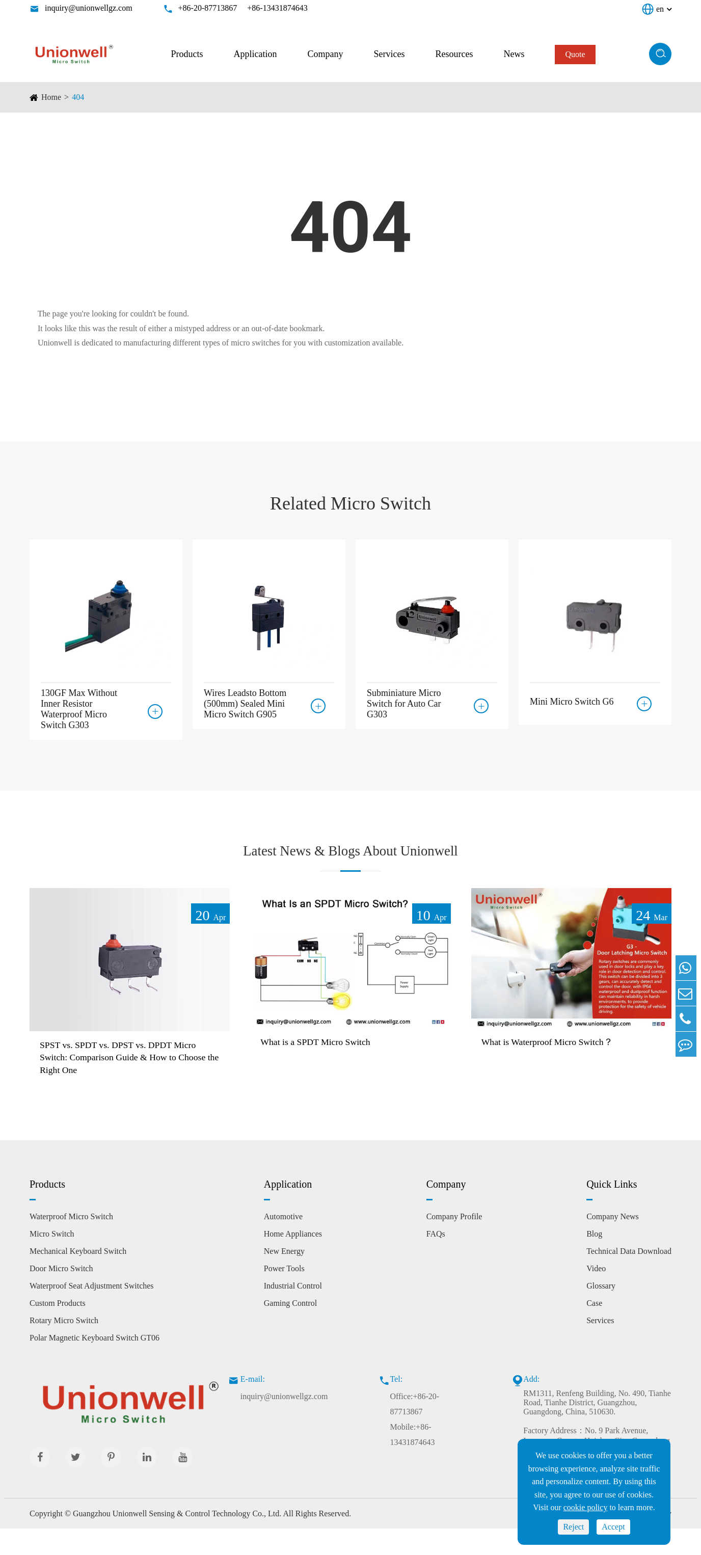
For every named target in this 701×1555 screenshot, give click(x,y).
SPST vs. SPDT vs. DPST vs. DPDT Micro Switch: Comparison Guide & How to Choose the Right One (128, 1081)
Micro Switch (52, 1259)
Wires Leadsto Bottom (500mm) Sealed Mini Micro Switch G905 (245, 703)
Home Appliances (293, 1259)
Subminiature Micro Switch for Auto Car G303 (404, 703)
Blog (594, 1259)
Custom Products (58, 1329)
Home (51, 97)
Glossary (600, 1311)
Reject (573, 1526)
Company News (612, 1242)
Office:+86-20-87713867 (414, 1430)
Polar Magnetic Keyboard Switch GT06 (94, 1363)
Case (594, 1329)
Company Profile (454, 1242)
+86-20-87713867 (207, 8)
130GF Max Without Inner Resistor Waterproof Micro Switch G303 (79, 709)
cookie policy (585, 1507)
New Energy (284, 1277)
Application (255, 54)
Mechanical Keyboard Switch (78, 1277)
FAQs (435, 1259)
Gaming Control (290, 1329)
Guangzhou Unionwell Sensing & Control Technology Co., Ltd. (177, 1539)
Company (325, 54)
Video (596, 1294)
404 (78, 97)
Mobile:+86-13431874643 (412, 1460)
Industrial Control (293, 1311)
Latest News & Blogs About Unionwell (350, 860)
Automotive (283, 1242)
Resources (454, 54)
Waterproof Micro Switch (71, 1242)
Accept (613, 1526)
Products (187, 54)
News (513, 54)
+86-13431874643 (277, 8)
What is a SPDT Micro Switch (322, 1064)
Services (389, 54)
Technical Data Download (628, 1277)
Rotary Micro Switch (64, 1346)
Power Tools (284, 1294)
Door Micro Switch (61, 1294)
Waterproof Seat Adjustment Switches (92, 1311)
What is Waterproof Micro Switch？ (555, 1064)
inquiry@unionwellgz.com (88, 8)
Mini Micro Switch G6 (572, 698)
